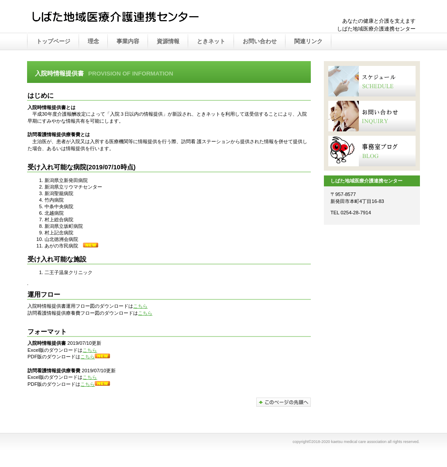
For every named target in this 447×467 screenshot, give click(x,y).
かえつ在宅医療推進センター (118, 17)
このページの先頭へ (283, 402)
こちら (140, 306)
